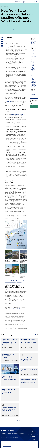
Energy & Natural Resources (33, 93)
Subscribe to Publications (32, 431)
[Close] (36, 444)
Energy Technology (33, 55)
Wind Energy (33, 58)
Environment (33, 59)
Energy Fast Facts (17, 308)
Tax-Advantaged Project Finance (33, 77)
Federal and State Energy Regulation (33, 85)
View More (19, 420)
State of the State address (17, 114)
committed (17, 212)
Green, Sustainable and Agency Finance (33, 63)
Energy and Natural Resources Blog (33, 43)
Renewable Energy (33, 52)
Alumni (33, 439)
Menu (37, 1)
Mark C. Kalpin (11, 29)
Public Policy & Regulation (33, 82)
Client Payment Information (31, 435)
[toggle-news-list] (37, 334)
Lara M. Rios (3, 29)
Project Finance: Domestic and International (33, 70)
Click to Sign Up (34, 106)
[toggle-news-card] (35, 334)
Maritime (33, 73)
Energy (32, 50)
